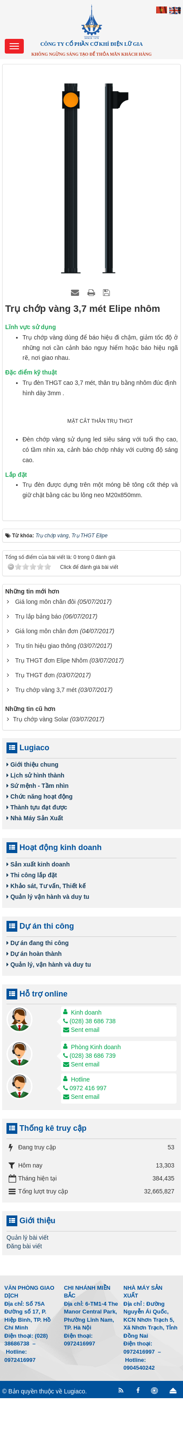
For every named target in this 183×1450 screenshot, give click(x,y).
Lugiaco (74, 1443)
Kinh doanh (86, 1064)
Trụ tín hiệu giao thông (45, 697)
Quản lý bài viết (27, 1289)
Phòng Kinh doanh (96, 1099)
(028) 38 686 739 (89, 1107)
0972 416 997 (85, 1140)
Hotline (80, 1131)
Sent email (81, 1082)
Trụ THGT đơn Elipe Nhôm (51, 712)
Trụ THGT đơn (35, 726)
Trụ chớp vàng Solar (40, 771)
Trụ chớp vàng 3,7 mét (46, 741)
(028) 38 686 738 (89, 1073)
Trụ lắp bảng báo (38, 668)
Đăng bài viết (24, 1298)
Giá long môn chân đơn (46, 682)
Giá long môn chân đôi (45, 653)
